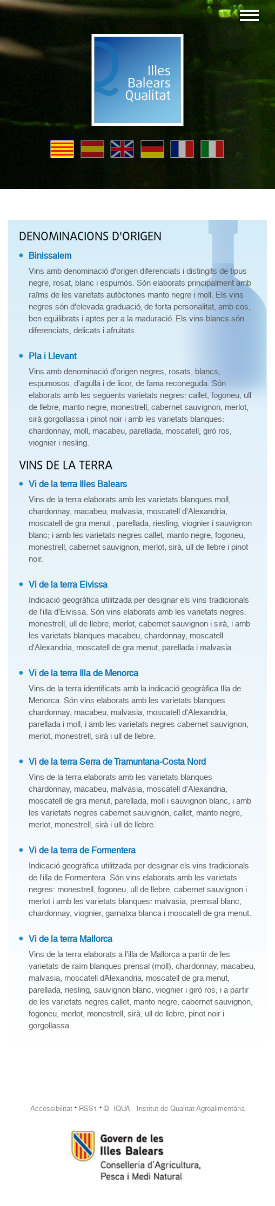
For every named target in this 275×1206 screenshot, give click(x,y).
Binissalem (50, 256)
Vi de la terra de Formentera (82, 850)
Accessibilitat (51, 1108)
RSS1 (88, 1108)
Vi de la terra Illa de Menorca (83, 673)
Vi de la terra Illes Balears (78, 484)
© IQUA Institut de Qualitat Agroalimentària (174, 1108)
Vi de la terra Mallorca (70, 939)
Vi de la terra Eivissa (68, 585)
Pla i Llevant (52, 356)
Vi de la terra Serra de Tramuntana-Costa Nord (117, 762)
